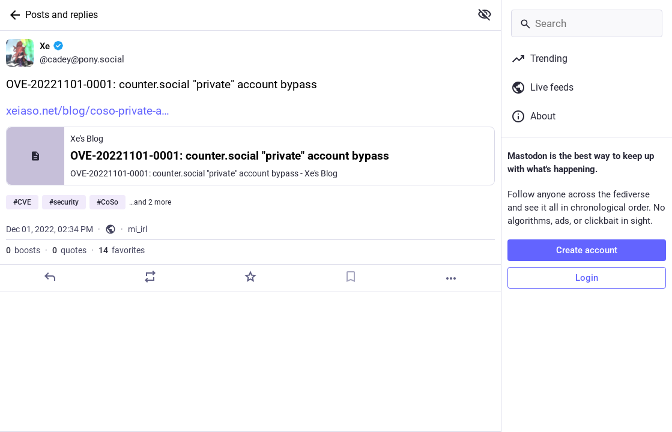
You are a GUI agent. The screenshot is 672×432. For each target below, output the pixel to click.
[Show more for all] (484, 14)
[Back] (12, 15)
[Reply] (50, 276)
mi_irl (137, 229)
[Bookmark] (351, 276)
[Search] (586, 23)
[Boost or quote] (150, 276)
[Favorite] (250, 276)
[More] (451, 278)
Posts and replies (61, 14)
